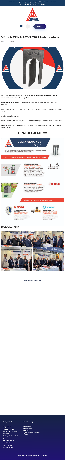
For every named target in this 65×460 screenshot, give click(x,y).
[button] (28, 26)
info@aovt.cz (7, 427)
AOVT (4, 41)
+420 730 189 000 (8, 429)
